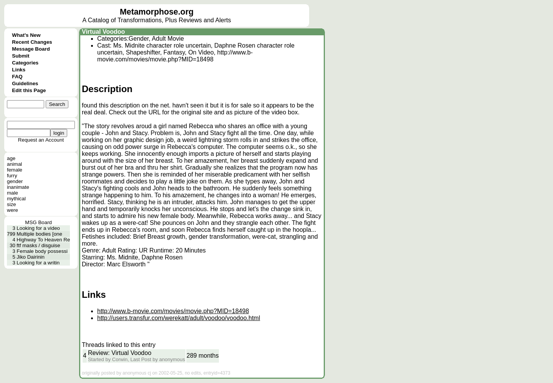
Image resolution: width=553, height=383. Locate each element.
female (14, 170)
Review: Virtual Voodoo (119, 353)
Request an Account (41, 140)
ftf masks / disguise (38, 245)
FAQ (17, 76)
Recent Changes (32, 42)
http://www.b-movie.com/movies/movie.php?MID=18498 (173, 311)
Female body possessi (42, 251)
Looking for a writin (38, 263)
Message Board (31, 49)
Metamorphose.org (157, 12)
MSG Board (38, 222)
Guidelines (25, 83)
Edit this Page (29, 90)
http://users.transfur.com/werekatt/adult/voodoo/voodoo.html (178, 318)
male (12, 193)
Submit (20, 56)
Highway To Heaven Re (43, 240)
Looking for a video (38, 228)
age (11, 158)
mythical (16, 198)
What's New (26, 35)
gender (15, 181)
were (12, 210)
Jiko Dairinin (31, 257)
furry (12, 175)
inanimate (18, 187)
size (11, 204)
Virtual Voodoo (103, 31)
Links (18, 70)
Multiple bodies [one (39, 234)
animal (14, 164)
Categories (25, 63)
